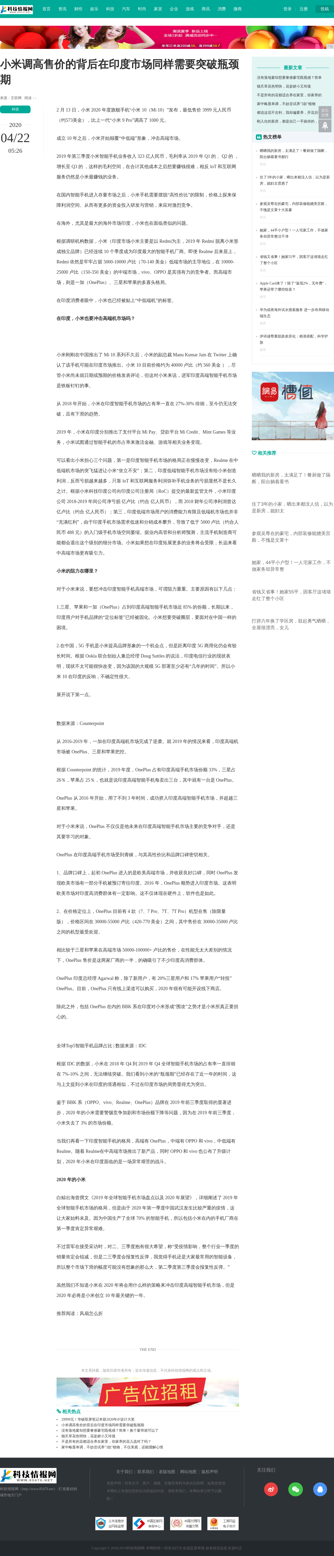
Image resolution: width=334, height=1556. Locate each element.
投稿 (325, 9)
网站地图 (188, 1471)
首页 (46, 9)
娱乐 (94, 9)
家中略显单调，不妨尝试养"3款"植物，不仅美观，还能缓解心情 (112, 1447)
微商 (238, 9)
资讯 (62, 9)
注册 (304, 9)
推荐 (263, 297)
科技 (110, 9)
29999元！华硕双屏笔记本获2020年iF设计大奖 (98, 1419)
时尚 (142, 9)
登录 (287, 9)
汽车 (126, 9)
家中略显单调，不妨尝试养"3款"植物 (286, 104)
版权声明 (209, 1471)
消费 (222, 9)
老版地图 (167, 1471)
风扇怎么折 (91, 1313)
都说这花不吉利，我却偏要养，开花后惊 (289, 113)
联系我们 (145, 1471)
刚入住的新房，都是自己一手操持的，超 (289, 121)
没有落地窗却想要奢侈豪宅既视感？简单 (289, 78)
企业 (174, 9)
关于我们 (124, 1471)
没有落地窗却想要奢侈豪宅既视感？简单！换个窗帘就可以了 (110, 1430)
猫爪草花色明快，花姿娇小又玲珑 (88, 1436)
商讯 (206, 9)
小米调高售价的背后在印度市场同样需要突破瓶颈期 (102, 1425)
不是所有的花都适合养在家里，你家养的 (289, 95)
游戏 (190, 9)
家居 (158, 9)
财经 (78, 9)
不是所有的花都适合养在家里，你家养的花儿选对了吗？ (106, 1441)
